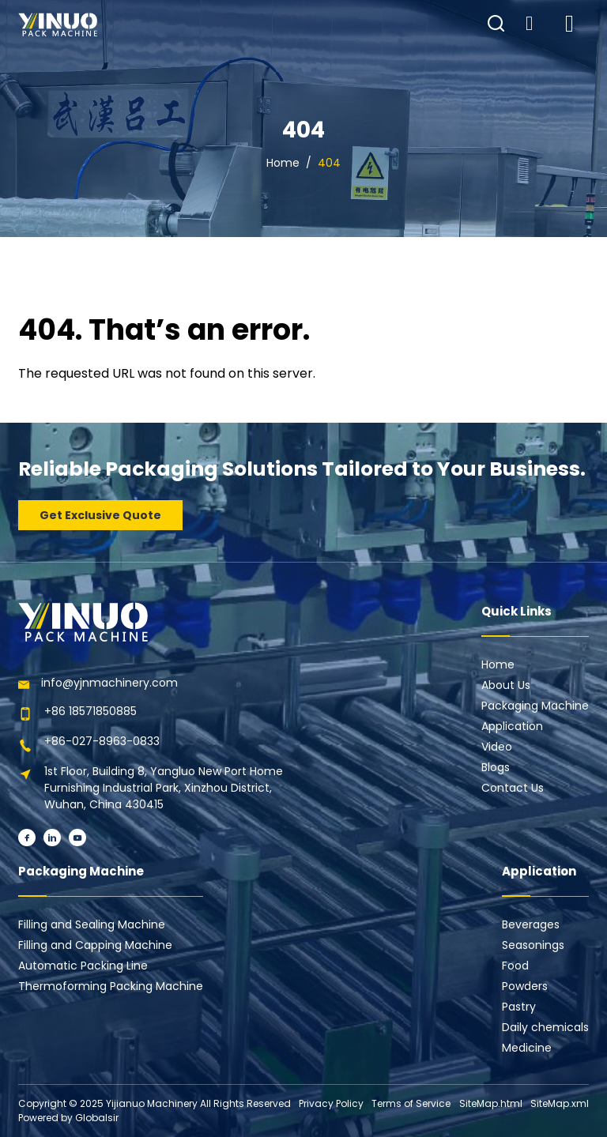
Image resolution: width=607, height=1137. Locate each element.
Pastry (519, 1007)
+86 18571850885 (90, 711)
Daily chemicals (545, 1027)
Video (496, 747)
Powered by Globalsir (68, 1117)
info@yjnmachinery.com (109, 683)
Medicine (527, 1048)
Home (283, 163)
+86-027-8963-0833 (102, 741)
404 (329, 163)
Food (515, 965)
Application (512, 726)
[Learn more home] (57, 24)
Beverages (531, 924)
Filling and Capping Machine (95, 945)
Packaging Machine (535, 705)
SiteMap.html (490, 1103)
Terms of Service (411, 1103)
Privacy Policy (331, 1103)
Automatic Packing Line (83, 965)
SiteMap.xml (559, 1103)
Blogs (495, 767)
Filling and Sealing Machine (91, 924)
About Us (505, 685)
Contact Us (512, 788)
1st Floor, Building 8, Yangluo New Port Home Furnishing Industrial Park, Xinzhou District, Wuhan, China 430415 (163, 787)
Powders (525, 986)
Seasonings (533, 945)
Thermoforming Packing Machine (110, 986)
